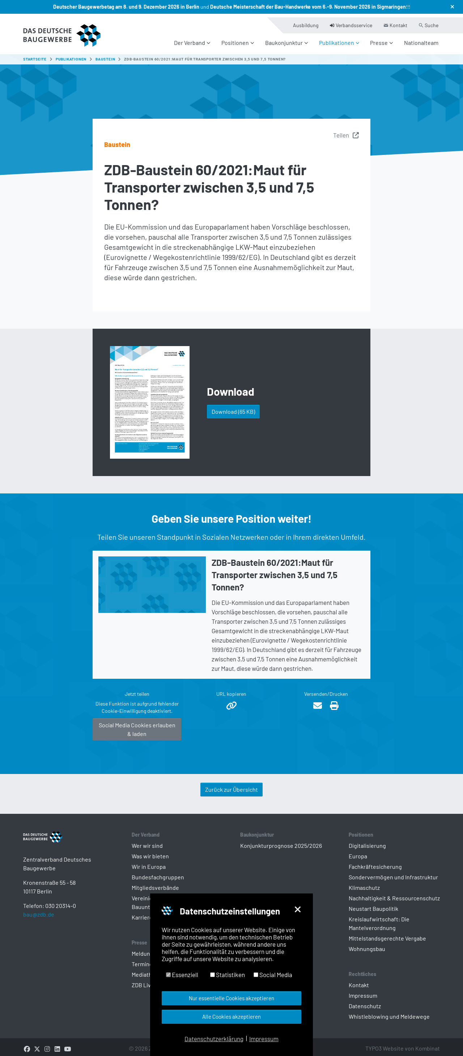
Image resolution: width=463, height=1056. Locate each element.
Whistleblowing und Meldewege (389, 1012)
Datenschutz (365, 1001)
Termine (142, 959)
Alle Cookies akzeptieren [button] (231, 1016)
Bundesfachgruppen (158, 872)
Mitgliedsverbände (155, 883)
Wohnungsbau (367, 944)
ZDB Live (143, 980)
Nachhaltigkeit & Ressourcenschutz (394, 893)
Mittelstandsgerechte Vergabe (387, 933)
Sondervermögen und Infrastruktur (393, 872)
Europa (358, 851)
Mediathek (145, 970)
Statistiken (227, 974)
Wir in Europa (149, 862)
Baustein (117, 140)
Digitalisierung (367, 841)
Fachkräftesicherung (375, 862)
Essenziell (182, 974)
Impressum (363, 991)
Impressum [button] (264, 1038)
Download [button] (233, 407)
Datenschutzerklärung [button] (213, 1038)
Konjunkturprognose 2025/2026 (281, 841)
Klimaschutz (364, 883)
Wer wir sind (147, 841)
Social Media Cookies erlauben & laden (137, 725)
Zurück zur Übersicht (231, 785)
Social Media (273, 974)
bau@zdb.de (38, 921)
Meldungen (146, 949)
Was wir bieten (150, 851)
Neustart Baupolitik (373, 904)
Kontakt (359, 980)
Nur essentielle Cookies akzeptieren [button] (231, 998)
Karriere (142, 912)
